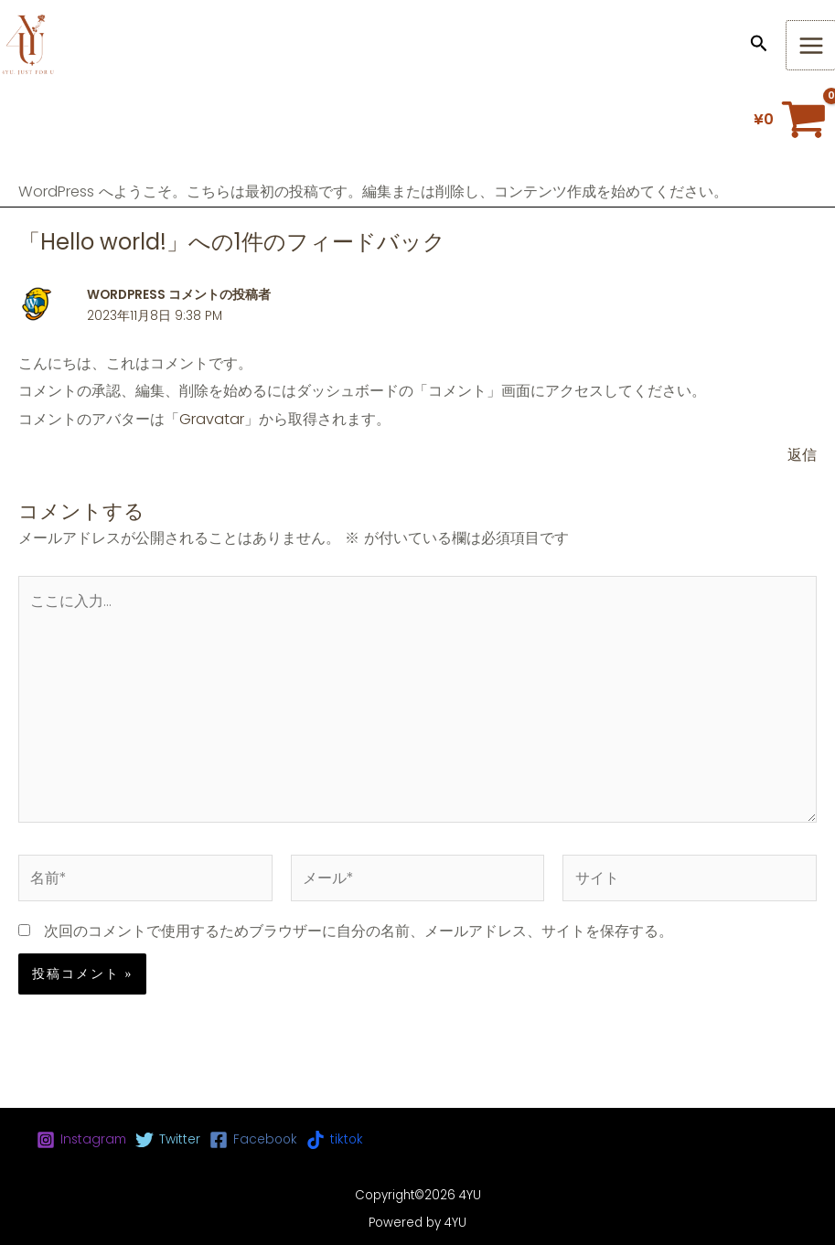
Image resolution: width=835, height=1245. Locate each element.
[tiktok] (335, 1140)
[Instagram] (81, 1140)
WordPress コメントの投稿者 (179, 294)
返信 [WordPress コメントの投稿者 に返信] (802, 454)
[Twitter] (168, 1140)
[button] (759, 45)
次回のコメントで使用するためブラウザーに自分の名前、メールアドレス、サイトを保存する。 (358, 931)
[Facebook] (253, 1140)
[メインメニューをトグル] (811, 45)
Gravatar (211, 419)
